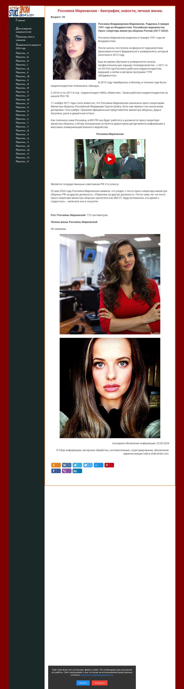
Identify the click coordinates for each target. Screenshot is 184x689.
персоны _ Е (22, 72)
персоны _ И (22, 84)
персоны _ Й (22, 87)
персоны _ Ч (22, 142)
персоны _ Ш (22, 145)
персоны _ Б (22, 56)
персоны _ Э (22, 153)
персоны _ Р (22, 115)
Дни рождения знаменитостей (23, 29)
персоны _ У (22, 126)
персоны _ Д (22, 68)
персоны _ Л (22, 95)
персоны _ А (22, 53)
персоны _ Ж (22, 76)
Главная (20, 20)
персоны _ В (22, 60)
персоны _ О (22, 107)
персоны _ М (22, 99)
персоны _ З (22, 80)
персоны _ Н (22, 103)
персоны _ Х (22, 134)
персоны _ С (22, 118)
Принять (83, 683)
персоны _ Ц (22, 138)
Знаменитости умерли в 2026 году (28, 46)
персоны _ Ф (22, 130)
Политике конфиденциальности (96, 675)
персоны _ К (22, 91)
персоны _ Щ (22, 149)
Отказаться (100, 683)
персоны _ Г (22, 64)
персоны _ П (22, 111)
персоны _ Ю (22, 157)
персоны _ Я (22, 161)
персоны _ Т (22, 122)
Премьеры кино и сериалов (25, 38)
